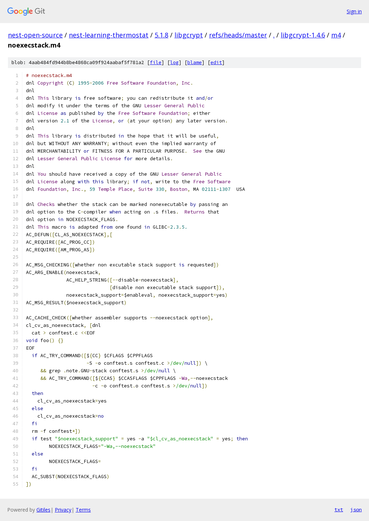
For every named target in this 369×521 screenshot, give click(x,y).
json (356, 509)
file (155, 62)
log (174, 62)
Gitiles (43, 509)
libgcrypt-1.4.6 (303, 35)
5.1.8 (161, 35)
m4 (336, 35)
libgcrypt (188, 35)
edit (216, 62)
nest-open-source (35, 35)
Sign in (354, 11)
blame (194, 62)
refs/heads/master (238, 35)
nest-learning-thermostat (108, 35)
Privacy (63, 509)
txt (338, 509)
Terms (83, 509)
